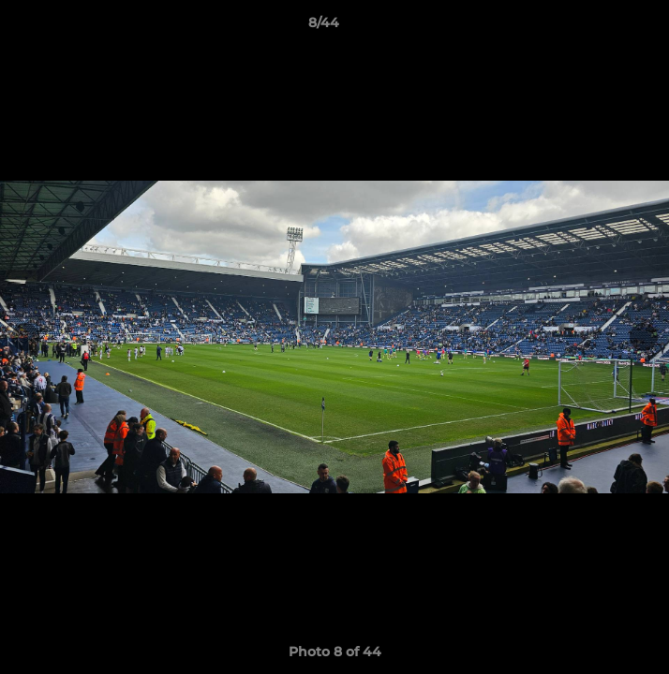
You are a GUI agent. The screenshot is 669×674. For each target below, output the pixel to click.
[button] (601, 27)
